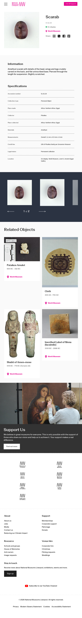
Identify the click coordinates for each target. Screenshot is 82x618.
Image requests (10, 555)
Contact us (8, 530)
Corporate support (49, 524)
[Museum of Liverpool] (22, 464)
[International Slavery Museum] (22, 475)
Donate (45, 530)
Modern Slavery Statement (31, 607)
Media (6, 527)
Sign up (10, 574)
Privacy (16, 607)
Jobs (6, 524)
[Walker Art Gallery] (22, 486)
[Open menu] (5, 4)
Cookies (46, 607)
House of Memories (12, 549)
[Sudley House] (59, 486)
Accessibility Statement (61, 607)
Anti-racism (8, 552)
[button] (19, 193)
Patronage (46, 527)
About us (7, 521)
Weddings (46, 555)
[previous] (10, 211)
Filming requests (48, 552)
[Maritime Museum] (59, 475)
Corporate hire (48, 546)
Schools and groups (12, 546)
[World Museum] (59, 464)
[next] (42, 211)
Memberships (47, 521)
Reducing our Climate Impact (15, 533)
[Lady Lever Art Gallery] (22, 497)
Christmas (46, 549)
